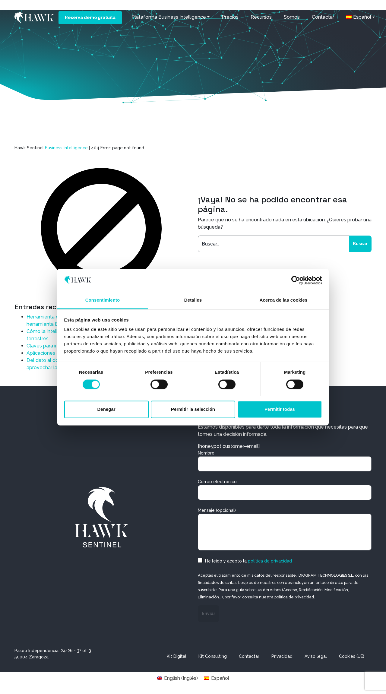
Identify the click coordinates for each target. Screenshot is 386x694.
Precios (229, 17)
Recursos (260, 17)
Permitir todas (279, 409)
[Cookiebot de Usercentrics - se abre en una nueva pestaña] (295, 280)
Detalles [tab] (193, 300)
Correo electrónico (285, 489)
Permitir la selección (193, 409)
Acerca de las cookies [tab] (284, 300)
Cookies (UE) (351, 656)
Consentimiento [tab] (102, 300)
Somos (291, 17)
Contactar (323, 17)
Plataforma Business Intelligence (168, 17)
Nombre (285, 461)
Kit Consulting (212, 656)
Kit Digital (176, 656)
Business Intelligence (66, 147)
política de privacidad (270, 561)
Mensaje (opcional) (285, 529)
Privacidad (282, 656)
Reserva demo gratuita (90, 17)
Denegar (106, 409)
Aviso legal (316, 656)
